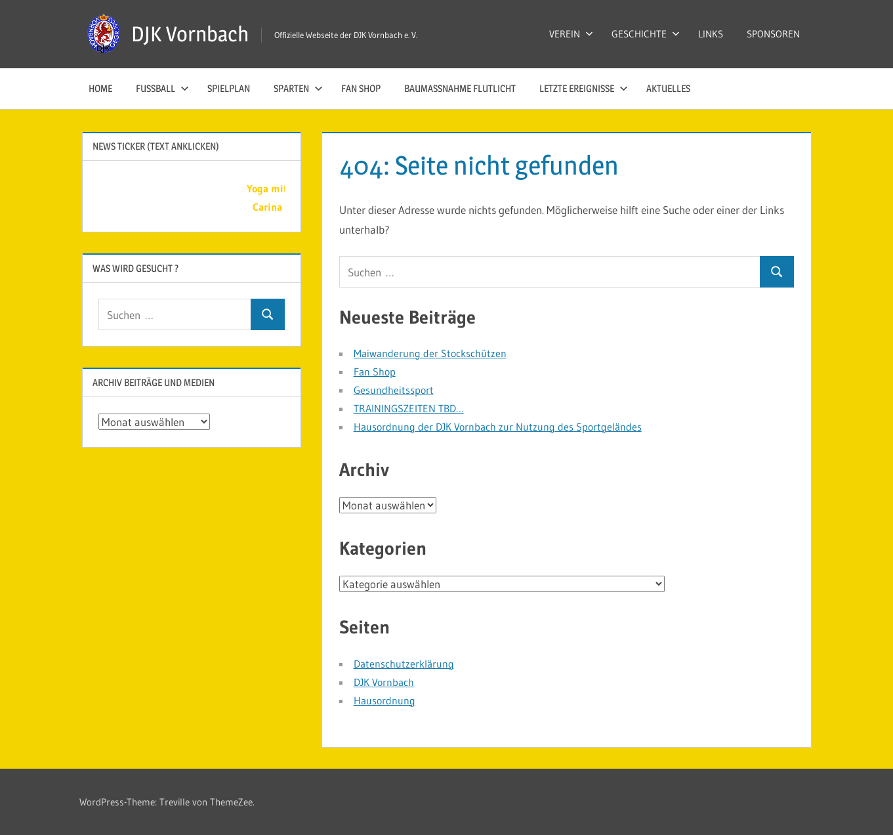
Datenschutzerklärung (404, 663)
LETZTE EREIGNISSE (583, 88)
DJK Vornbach (190, 34)
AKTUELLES (668, 88)
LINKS (710, 34)
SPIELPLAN (228, 88)
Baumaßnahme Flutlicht (460, 88)
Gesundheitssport (394, 389)
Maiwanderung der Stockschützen (430, 353)
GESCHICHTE (646, 34)
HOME (100, 88)
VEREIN (571, 34)
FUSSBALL (162, 88)
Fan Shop (361, 88)
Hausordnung (384, 700)
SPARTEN (298, 88)
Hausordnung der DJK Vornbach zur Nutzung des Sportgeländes (498, 426)
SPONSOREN (773, 34)
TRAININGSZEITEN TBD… (409, 408)
